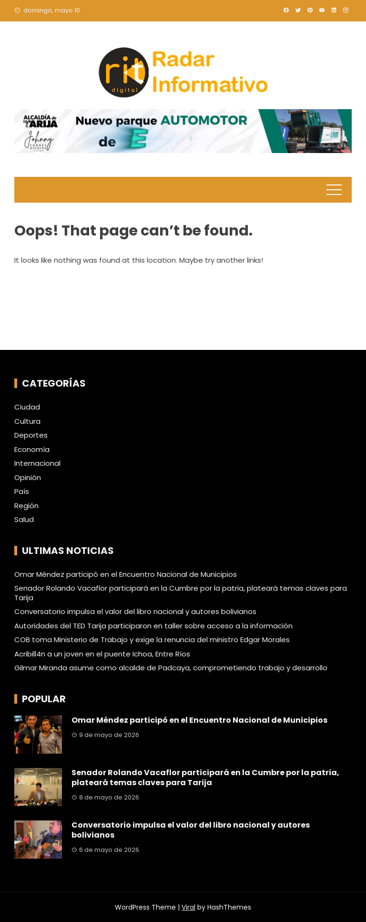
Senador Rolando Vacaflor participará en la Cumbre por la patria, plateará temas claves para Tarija (180, 593)
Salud (24, 519)
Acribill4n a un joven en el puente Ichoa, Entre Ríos (102, 654)
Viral (188, 907)
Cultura (27, 421)
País (21, 491)
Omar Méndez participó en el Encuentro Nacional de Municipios (125, 574)
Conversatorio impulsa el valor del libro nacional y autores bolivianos (135, 611)
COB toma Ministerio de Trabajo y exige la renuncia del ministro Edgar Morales (152, 640)
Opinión (27, 477)
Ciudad (27, 407)
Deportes (31, 435)
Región (26, 506)
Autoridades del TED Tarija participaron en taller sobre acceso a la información (153, 626)
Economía (32, 449)
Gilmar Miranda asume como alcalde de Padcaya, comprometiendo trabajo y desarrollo (170, 668)
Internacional (37, 463)
